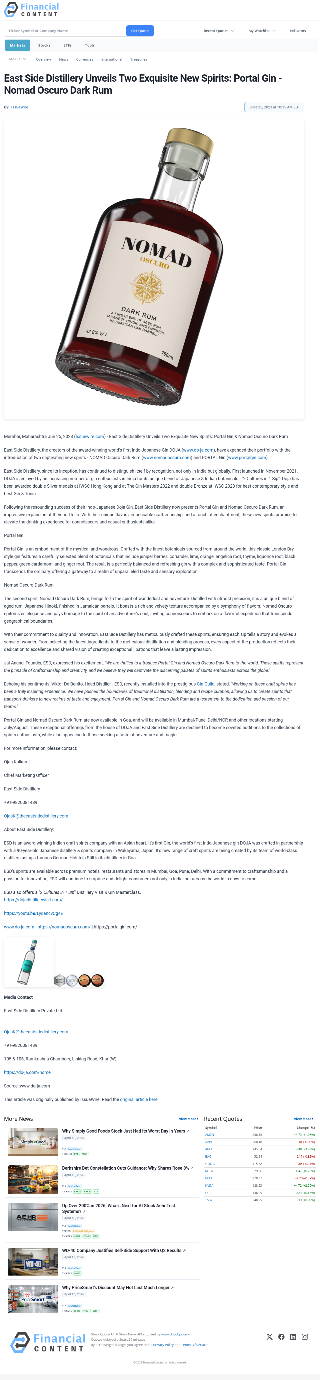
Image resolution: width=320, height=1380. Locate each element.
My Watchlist (259, 30)
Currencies (84, 59)
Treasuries (138, 59)
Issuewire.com (90, 436)
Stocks (44, 45)
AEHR (78, 1239)
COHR (87, 1239)
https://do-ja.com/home (27, 1072)
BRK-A (78, 1192)
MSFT (208, 1178)
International (111, 59)
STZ (98, 1192)
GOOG (210, 1164)
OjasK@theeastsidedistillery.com (36, 815)
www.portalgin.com (247, 457)
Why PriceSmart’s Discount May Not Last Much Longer (118, 1292)
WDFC (78, 1277)
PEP (77, 1154)
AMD (208, 1149)
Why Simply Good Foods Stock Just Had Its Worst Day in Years (126, 1131)
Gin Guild (205, 683)
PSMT (87, 1316)
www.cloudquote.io (175, 1340)
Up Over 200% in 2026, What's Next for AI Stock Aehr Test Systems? (119, 1211)
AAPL (208, 1142)
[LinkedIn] (293, 1348)
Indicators (298, 30)
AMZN (209, 1135)
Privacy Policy (163, 1350)
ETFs (68, 45)
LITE (97, 1239)
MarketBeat (75, 1149)
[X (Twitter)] (269, 1348)
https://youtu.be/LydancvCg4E (33, 913)
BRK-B (88, 1192)
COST (78, 1316)
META (209, 1171)
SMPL (86, 1154)
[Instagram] (305, 1348)
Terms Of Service (194, 1350)
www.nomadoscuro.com (167, 457)
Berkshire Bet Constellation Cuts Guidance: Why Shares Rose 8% (128, 1169)
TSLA (208, 1200)
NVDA (209, 1185)
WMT (97, 1316)
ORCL (209, 1193)
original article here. (139, 1099)
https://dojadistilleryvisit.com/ (33, 899)
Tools (90, 45)
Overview (43, 59)
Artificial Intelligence (85, 1233)
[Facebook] (281, 1348)
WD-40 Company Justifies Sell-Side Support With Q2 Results (124, 1254)
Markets (17, 45)
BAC (208, 1156)
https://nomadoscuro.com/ (64, 926)
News (63, 59)
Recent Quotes (216, 30)
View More (187, 1119)
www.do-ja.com (198, 450)
